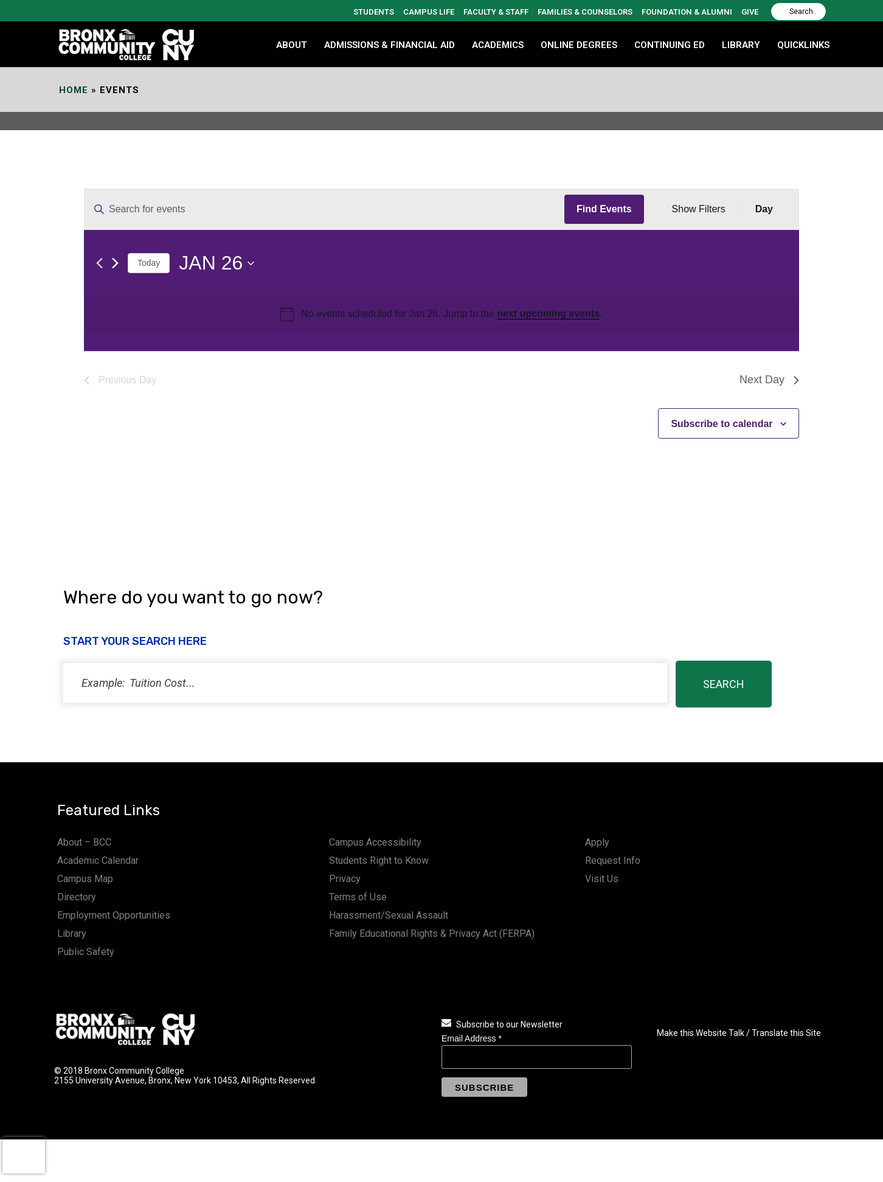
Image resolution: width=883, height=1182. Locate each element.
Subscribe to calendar (721, 424)
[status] (365, 683)
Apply (597, 842)
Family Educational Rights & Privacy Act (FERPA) (432, 933)
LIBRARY (741, 45)
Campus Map (85, 879)
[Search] (798, 11)
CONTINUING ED (669, 45)
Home (73, 90)
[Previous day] (99, 263)
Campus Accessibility (375, 842)
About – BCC (84, 842)
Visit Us (601, 879)
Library (71, 933)
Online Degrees (579, 45)
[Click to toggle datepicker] (216, 263)
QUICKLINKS (803, 45)
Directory (76, 897)
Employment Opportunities (113, 915)
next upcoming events (548, 313)
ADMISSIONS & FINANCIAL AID (389, 45)
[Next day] (115, 263)
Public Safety (85, 952)
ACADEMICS (498, 45)
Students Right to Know (379, 860)
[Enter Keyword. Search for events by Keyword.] (324, 209)
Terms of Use (358, 897)
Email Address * (471, 1038)
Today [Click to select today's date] (148, 263)
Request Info (612, 860)
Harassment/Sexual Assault (388, 915)
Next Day (769, 380)
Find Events (604, 209)
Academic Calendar (98, 860)
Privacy (345, 879)
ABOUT (291, 45)
